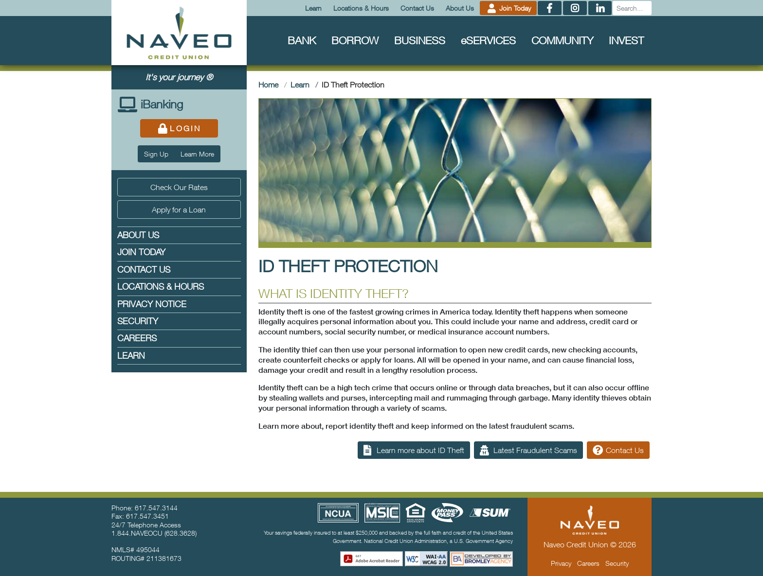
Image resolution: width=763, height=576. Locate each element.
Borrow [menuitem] (355, 40)
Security (137, 321)
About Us (460, 8)
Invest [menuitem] (626, 40)
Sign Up (156, 154)
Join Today (508, 8)
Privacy (561, 563)
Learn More (197, 154)
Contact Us (417, 8)
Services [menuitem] (488, 40)
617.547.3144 (156, 508)
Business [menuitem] (419, 40)
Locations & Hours (361, 8)
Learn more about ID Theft (413, 450)
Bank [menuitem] (302, 40)
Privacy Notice (151, 304)
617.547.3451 (147, 516)
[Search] (632, 8)
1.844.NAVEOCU (137, 533)
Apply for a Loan (179, 209)
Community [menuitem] (562, 40)
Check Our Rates (179, 187)
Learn (313, 8)
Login (179, 128)
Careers (137, 338)
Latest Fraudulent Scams (528, 450)
